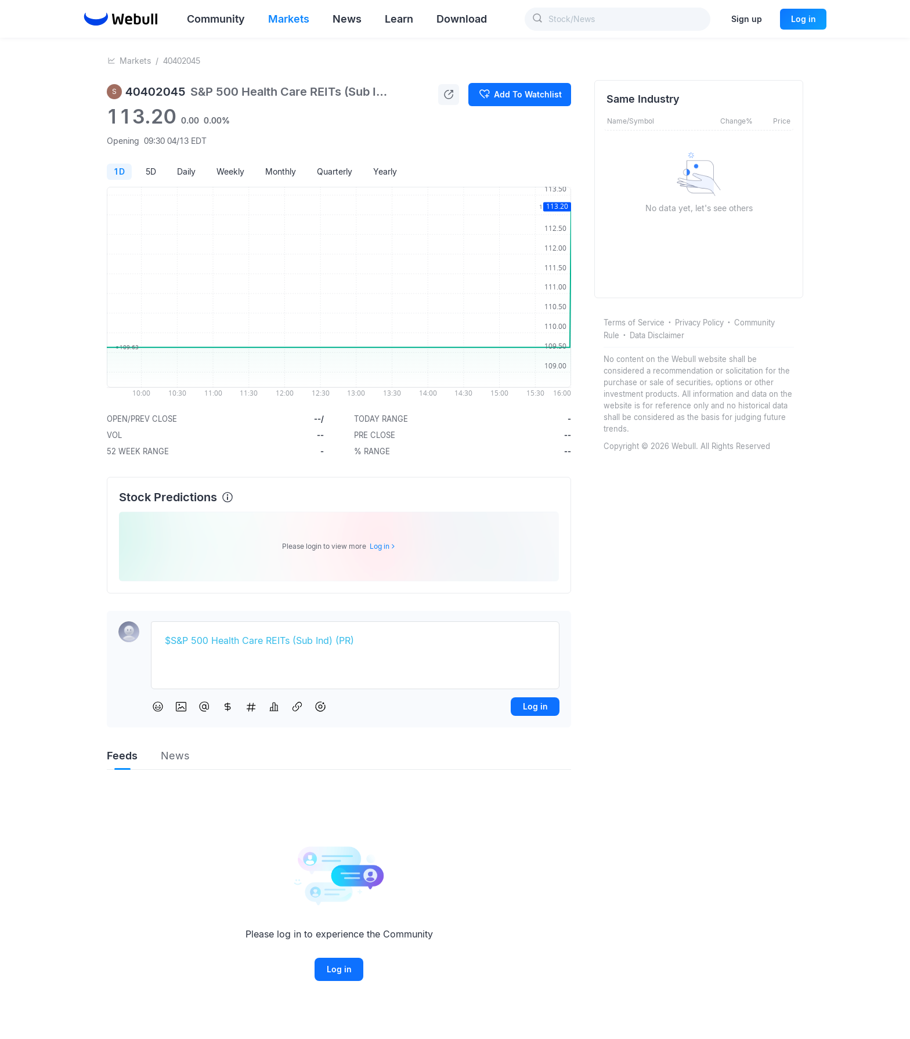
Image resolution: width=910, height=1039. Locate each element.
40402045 (181, 61)
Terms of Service (634, 322)
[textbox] (355, 641)
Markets (135, 61)
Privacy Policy (699, 322)
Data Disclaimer (657, 335)
